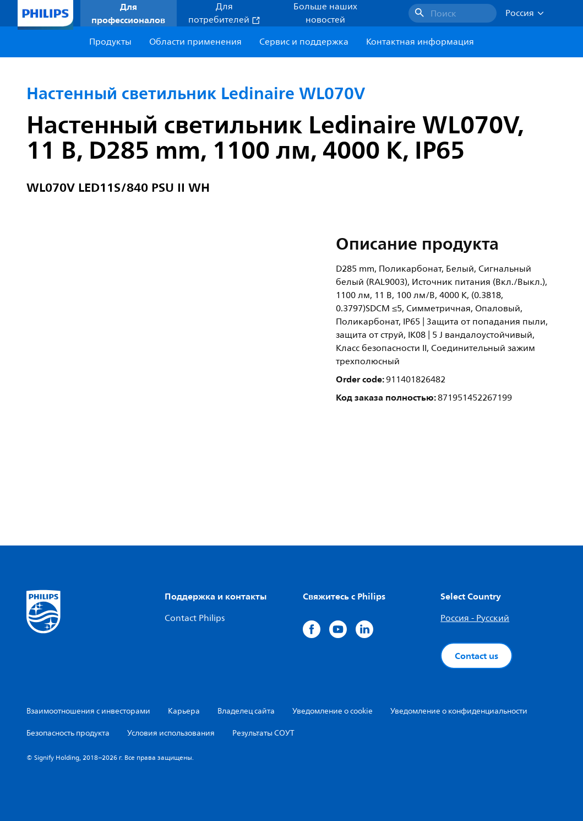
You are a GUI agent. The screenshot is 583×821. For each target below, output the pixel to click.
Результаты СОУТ (263, 733)
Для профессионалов (128, 13)
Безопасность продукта (68, 733)
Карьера (184, 711)
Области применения (195, 42)
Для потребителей (224, 13)
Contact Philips (195, 618)
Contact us (476, 655)
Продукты (110, 42)
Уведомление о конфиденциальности (458, 711)
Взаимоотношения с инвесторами (88, 711)
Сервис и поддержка (303, 42)
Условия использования (171, 733)
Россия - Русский (474, 618)
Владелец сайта (246, 711)
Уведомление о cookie (332, 711)
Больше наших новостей (325, 13)
